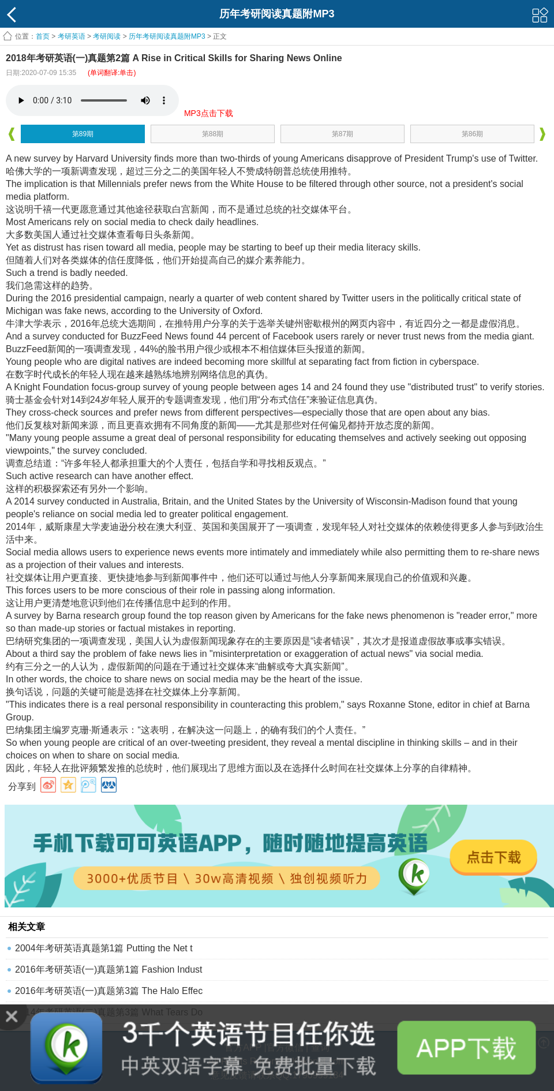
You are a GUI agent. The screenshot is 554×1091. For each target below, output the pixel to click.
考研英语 (71, 36)
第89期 (82, 134)
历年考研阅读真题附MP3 (167, 36)
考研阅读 (107, 36)
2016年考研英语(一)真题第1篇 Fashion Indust (109, 969)
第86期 (472, 134)
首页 (43, 36)
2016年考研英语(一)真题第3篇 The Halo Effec (109, 991)
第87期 (342, 134)
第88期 (212, 134)
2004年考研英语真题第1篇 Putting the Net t (104, 948)
